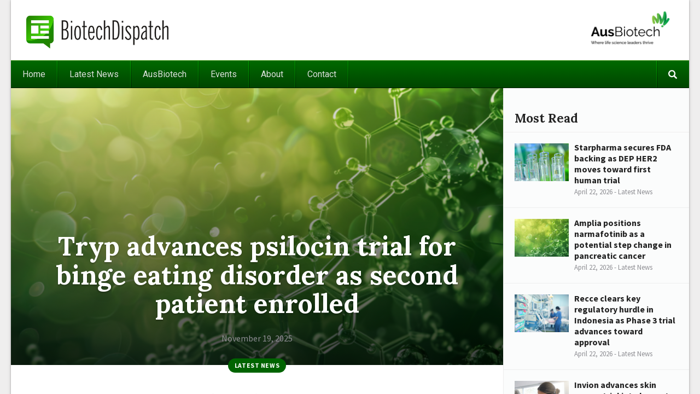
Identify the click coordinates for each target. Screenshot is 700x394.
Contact (321, 74)
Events (224, 74)
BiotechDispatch (98, 30)
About (272, 74)
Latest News (94, 74)
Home (33, 74)
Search (672, 74)
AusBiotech (164, 74)
